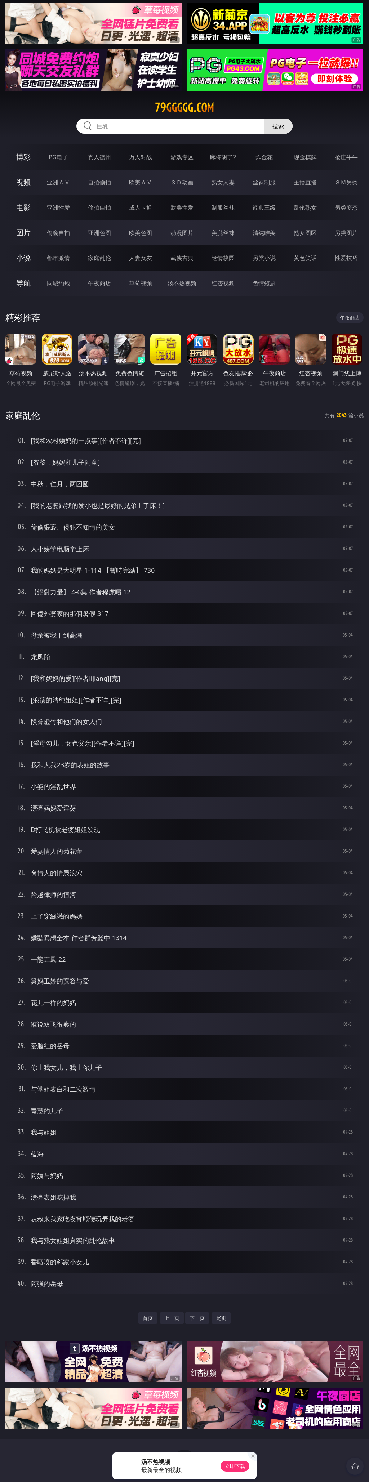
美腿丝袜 (223, 233)
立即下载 (235, 1466)
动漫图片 (182, 233)
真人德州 (99, 157)
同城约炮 (58, 283)
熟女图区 (305, 233)
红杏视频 (223, 283)
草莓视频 (140, 283)
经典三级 (264, 207)
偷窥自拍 (58, 233)
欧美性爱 (182, 207)
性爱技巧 (346, 258)
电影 (23, 207)
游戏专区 (182, 157)
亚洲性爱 (58, 207)
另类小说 (264, 258)
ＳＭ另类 (346, 182)
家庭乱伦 (99, 258)
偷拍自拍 (99, 207)
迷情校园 (223, 258)
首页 (148, 1317)
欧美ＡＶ (140, 182)
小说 (23, 258)
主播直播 (305, 182)
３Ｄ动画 (182, 182)
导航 (23, 283)
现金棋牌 (305, 157)
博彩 (23, 157)
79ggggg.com (184, 108)
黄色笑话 (305, 258)
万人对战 (140, 157)
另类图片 (346, 233)
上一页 (171, 1317)
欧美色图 (140, 233)
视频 (23, 182)
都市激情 (58, 258)
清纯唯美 (264, 233)
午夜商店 (99, 283)
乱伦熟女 (305, 207)
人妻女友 (140, 258)
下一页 (197, 1317)
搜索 (278, 126)
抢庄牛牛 (346, 157)
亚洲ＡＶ (58, 182)
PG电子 (58, 157)
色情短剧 (264, 283)
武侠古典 (182, 258)
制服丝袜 (223, 207)
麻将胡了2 (223, 157)
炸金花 (264, 157)
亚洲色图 (99, 233)
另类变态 (346, 207)
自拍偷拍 (99, 182)
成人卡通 (140, 207)
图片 (23, 232)
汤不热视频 (182, 283)
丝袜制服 (264, 182)
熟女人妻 (223, 182)
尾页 (221, 1317)
